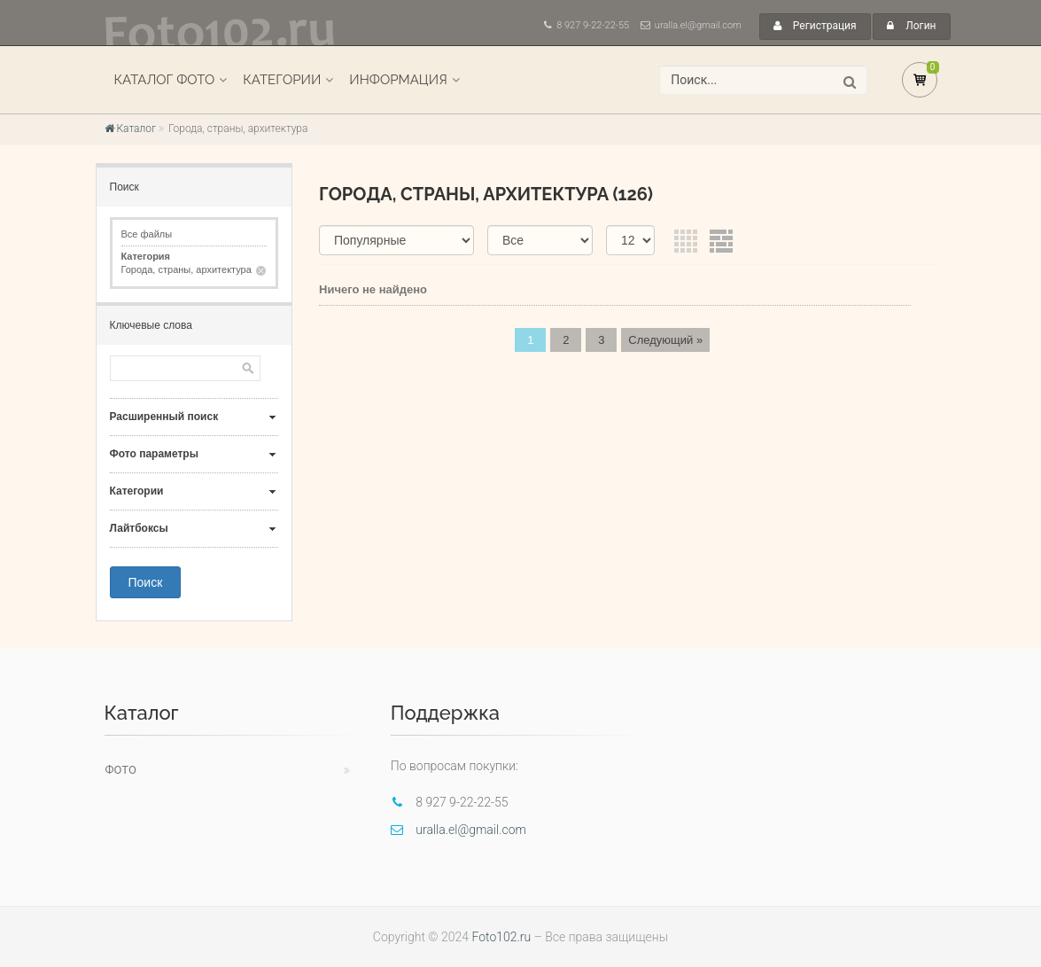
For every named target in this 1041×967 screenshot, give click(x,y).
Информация (398, 80)
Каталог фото (164, 80)
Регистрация (815, 25)
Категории (282, 80)
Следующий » (665, 340)
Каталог (131, 128)
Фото (120, 769)
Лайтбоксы (139, 528)
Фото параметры (154, 454)
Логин (911, 25)
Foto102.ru (501, 937)
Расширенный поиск (164, 416)
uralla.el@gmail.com (698, 25)
